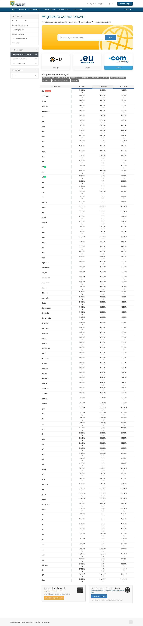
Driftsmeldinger (34, 10)
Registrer (110, 4)
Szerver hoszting (18, 34)
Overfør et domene (24, 59)
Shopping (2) (46, 80)
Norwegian (91, 4)
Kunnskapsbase (49, 10)
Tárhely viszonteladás (20, 25)
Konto (128, 10)
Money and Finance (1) (118, 78)
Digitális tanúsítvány (19, 38)
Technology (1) (95, 78)
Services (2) (105, 78)
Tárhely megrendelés (19, 21)
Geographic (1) (84, 78)
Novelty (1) (66, 80)
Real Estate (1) (56, 80)
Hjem (14, 10)
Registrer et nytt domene (24, 54)
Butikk (22, 10)
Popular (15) (46, 78)
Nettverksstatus (64, 10)
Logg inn (101, 4)
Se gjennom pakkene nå (54, 598)
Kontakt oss (77, 10)
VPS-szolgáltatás (18, 30)
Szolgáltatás (16, 43)
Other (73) (75, 80)
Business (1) (74, 78)
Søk (110, 37)
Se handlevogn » (125, 4)
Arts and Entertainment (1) (60, 78)
